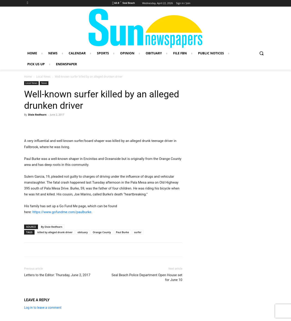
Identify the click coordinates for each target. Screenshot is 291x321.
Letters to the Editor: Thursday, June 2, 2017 (57, 275)
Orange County (102, 232)
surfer (137, 232)
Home (28, 76)
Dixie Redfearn (37, 114)
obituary (83, 232)
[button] (261, 53)
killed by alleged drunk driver (55, 232)
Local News (43, 76)
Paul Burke (122, 232)
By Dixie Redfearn (51, 226)
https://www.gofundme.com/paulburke (61, 212)
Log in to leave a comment (42, 307)
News (44, 83)
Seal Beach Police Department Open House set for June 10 (147, 277)
